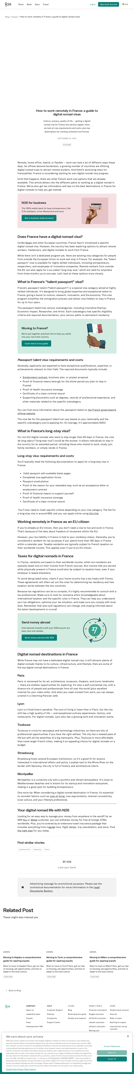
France (46, 849)
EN (125, 4)
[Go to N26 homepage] (8, 4)
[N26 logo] (9, 1006)
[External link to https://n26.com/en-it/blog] (77, 1010)
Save (37, 4)
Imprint (33, 1069)
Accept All (112, 1059)
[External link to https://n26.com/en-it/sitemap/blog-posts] (56, 1014)
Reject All (112, 1053)
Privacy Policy (23, 1069)
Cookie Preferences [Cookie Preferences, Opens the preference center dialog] (112, 1046)
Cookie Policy (11, 1069)
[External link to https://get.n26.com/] (39, 218)
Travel (46, 4)
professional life (24, 849)
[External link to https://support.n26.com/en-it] (56, 1022)
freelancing (37, 849)
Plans (21, 4)
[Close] (128, 1036)
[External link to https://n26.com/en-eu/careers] (35, 1018)
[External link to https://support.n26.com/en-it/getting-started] (56, 1010)
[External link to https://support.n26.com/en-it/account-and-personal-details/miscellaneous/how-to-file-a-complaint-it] (56, 1018)
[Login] (93, 4)
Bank (29, 4)
